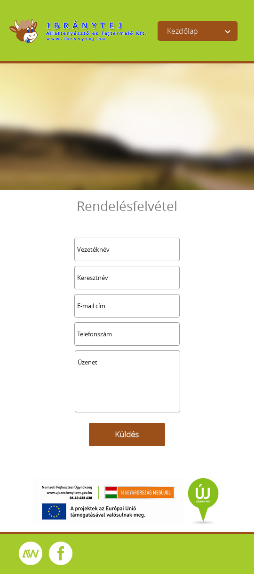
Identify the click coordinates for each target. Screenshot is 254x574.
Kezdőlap (182, 31)
